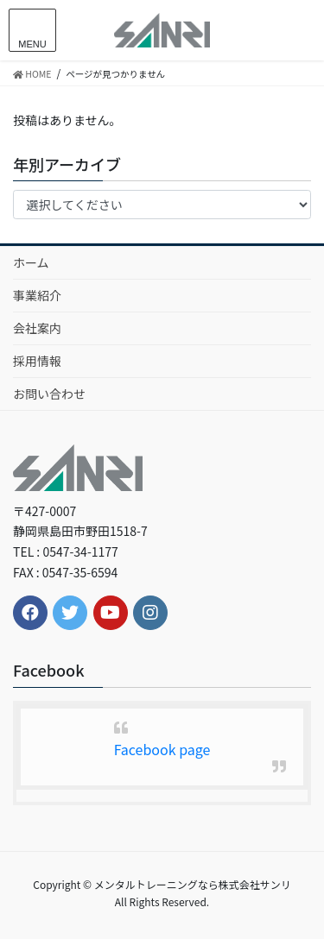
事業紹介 (37, 295)
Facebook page (162, 749)
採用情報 (37, 360)
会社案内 (37, 328)
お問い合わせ (49, 393)
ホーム (31, 262)
